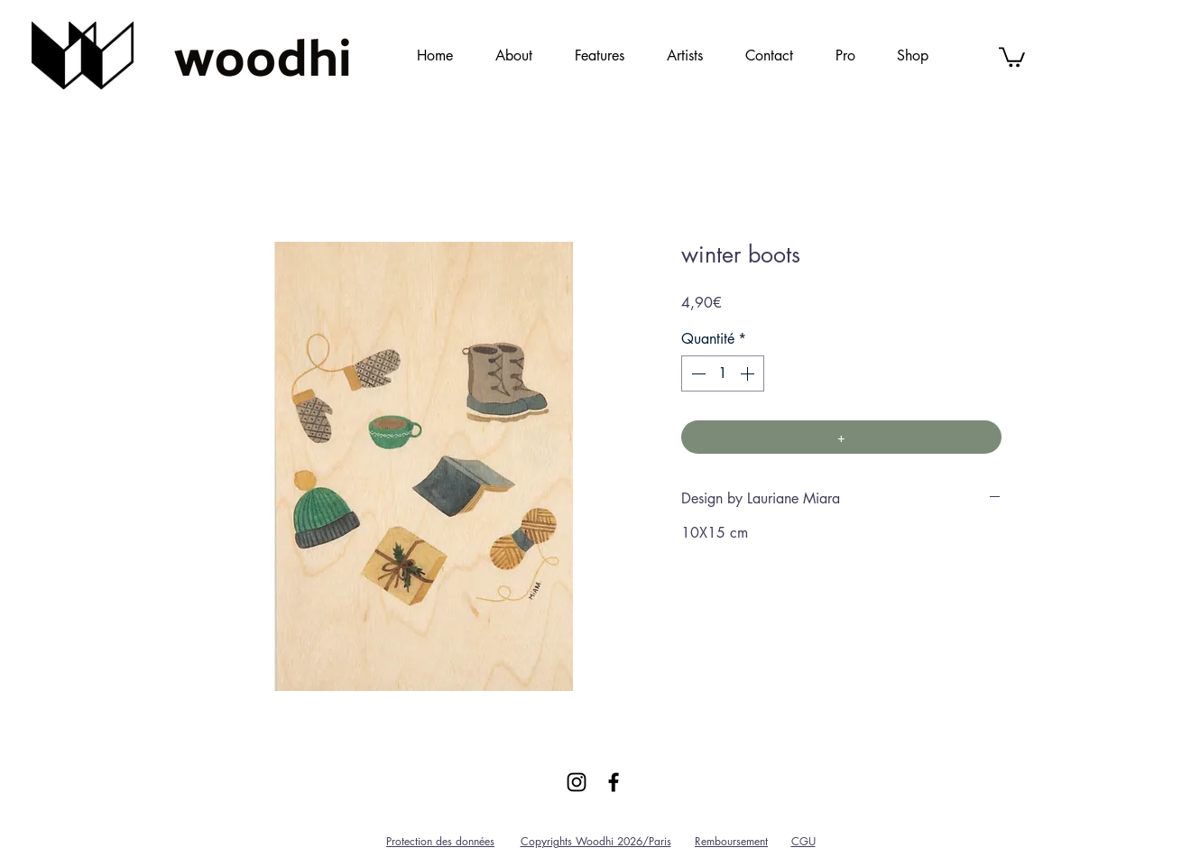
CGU (803, 841)
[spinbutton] (722, 373)
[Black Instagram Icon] (576, 782)
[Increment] (749, 373)
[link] (1012, 56)
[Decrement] (696, 373)
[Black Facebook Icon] (613, 782)
